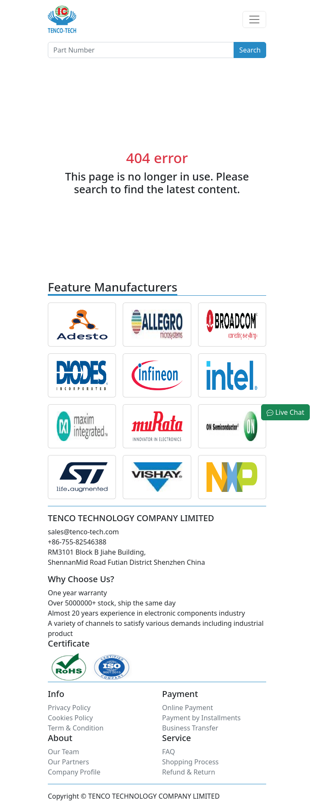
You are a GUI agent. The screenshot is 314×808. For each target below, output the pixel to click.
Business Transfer (190, 728)
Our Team (63, 751)
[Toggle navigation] (254, 19)
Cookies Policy (70, 717)
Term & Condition (76, 728)
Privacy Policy (69, 707)
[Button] (141, 50)
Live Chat (285, 412)
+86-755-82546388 (77, 542)
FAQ (168, 751)
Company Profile (74, 772)
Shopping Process (190, 761)
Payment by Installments (201, 717)
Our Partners (68, 761)
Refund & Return (188, 772)
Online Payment (187, 707)
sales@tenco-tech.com (83, 531)
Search (250, 50)
